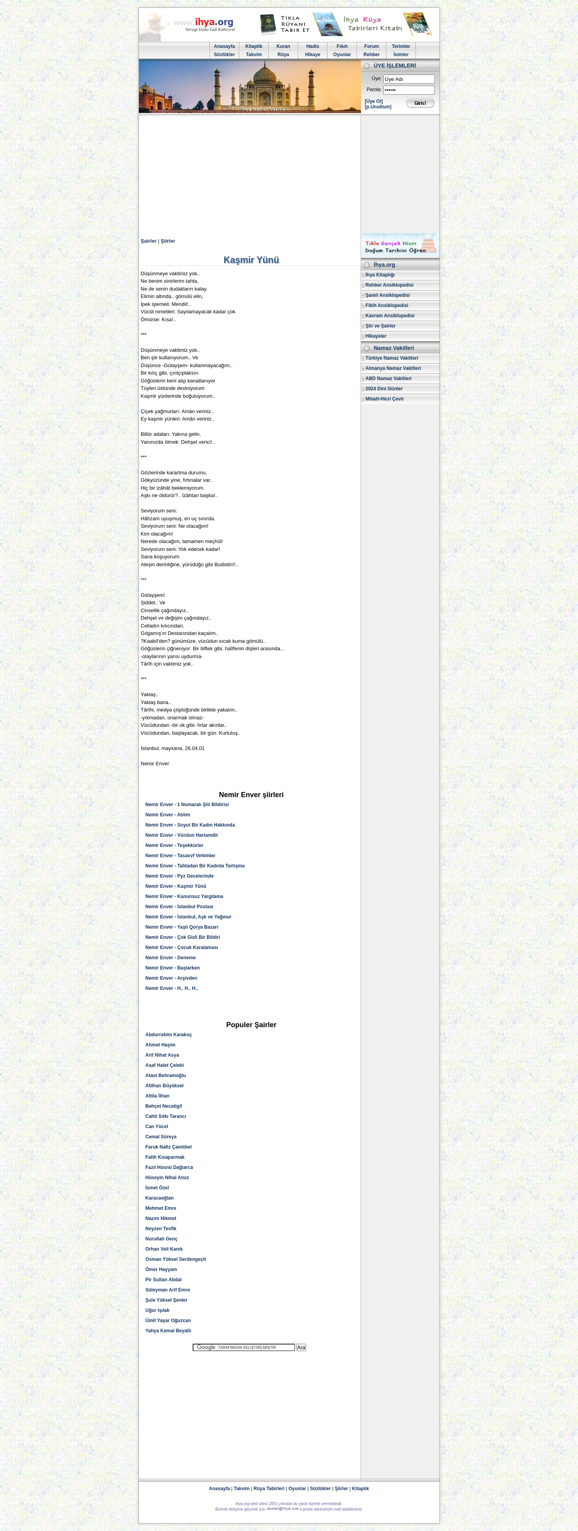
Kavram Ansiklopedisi (390, 315)
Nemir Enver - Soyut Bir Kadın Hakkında (190, 825)
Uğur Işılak (158, 1310)
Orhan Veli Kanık (164, 1249)
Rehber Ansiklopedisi (390, 285)
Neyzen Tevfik (161, 1228)
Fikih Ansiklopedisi (387, 305)
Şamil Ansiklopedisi (388, 295)
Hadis (312, 46)
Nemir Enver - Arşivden (171, 978)
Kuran (283, 46)
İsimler (401, 54)
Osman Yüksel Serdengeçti (176, 1259)
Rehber (371, 54)
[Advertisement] (289, 174)
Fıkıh (342, 46)
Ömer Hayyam (161, 1269)
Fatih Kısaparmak (165, 1157)
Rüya (283, 54)
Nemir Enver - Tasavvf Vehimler (181, 855)
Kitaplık (360, 1488)
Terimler (401, 46)
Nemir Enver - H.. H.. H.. (172, 988)
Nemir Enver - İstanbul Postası (179, 906)
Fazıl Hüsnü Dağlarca (169, 1167)
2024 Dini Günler (384, 388)
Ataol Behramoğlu (166, 1075)
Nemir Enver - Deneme (171, 957)
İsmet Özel (157, 1188)
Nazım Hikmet (161, 1218)
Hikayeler (376, 336)
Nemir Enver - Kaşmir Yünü (176, 886)
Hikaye (313, 54)
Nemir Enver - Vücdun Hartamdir (182, 835)
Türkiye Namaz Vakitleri (392, 358)
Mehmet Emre (161, 1208)
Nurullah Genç (162, 1239)
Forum (371, 46)
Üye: (377, 78)
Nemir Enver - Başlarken (173, 968)
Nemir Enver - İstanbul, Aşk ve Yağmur (189, 917)
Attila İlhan (158, 1096)
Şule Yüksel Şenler (167, 1300)
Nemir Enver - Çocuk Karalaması (182, 947)
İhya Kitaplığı (380, 275)
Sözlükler (224, 54)
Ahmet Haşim (161, 1045)
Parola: (373, 89)
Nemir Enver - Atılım (168, 815)
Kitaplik (253, 46)
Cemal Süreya (161, 1137)
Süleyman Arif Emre (168, 1290)
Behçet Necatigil (164, 1106)
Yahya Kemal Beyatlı (168, 1330)
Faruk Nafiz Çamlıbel (169, 1147)
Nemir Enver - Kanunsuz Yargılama (185, 896)
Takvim (254, 54)
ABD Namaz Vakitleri (389, 378)
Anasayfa (224, 46)
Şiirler (168, 241)
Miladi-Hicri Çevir (385, 399)
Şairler (149, 241)
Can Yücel (157, 1126)
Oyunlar (342, 54)
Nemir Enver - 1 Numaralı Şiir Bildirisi (187, 804)
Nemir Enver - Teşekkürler (175, 845)
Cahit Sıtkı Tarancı (166, 1116)
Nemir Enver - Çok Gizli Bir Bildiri (183, 937)
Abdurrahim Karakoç (169, 1034)
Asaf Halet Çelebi (165, 1065)
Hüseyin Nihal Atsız (167, 1177)
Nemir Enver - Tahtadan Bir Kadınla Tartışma (195, 866)
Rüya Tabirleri (268, 1488)
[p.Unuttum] (378, 107)
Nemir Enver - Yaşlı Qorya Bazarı (182, 927)
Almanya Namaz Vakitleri (393, 368)
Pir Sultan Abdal (164, 1279)
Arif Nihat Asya (162, 1055)
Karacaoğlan (160, 1198)
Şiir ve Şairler (381, 326)
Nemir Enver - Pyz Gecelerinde (180, 876)
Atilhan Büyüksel (165, 1085)
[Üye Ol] (374, 101)
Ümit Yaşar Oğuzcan (168, 1320)
